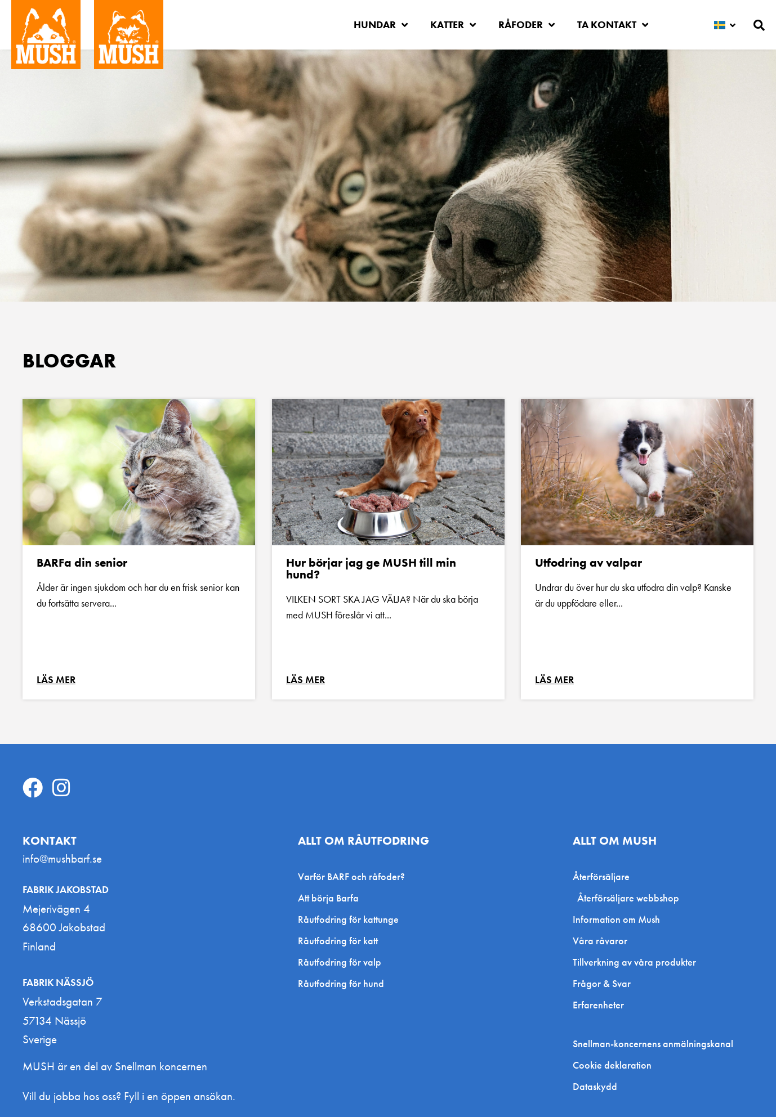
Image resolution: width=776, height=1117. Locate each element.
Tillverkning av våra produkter (634, 961)
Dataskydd (595, 1086)
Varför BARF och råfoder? (351, 876)
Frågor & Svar (602, 983)
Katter (453, 24)
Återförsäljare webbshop (628, 897)
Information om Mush (616, 919)
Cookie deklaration (612, 1065)
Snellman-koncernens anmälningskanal (653, 1043)
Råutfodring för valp (339, 961)
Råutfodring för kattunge (348, 919)
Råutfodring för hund (341, 983)
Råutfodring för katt (338, 940)
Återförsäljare (604, 876)
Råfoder (526, 24)
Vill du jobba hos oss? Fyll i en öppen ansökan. (129, 1095)
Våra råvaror (600, 940)
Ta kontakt (612, 24)
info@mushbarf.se (62, 858)
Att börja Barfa (328, 897)
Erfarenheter (598, 1004)
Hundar (381, 24)
